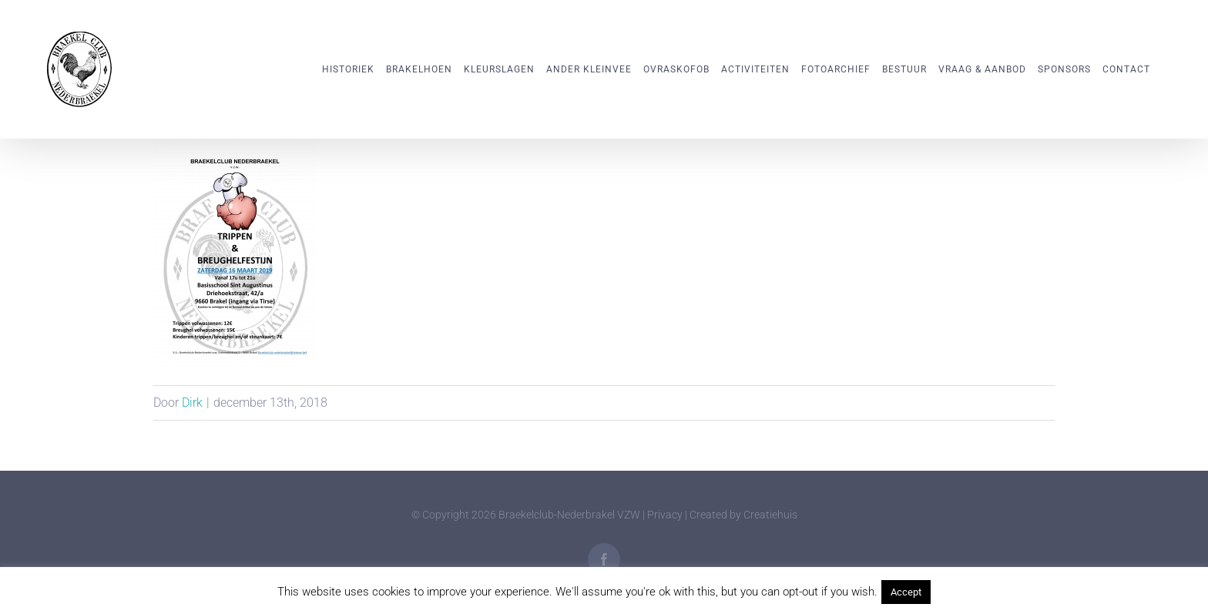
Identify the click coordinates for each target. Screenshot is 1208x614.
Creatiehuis (770, 514)
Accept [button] (906, 592)
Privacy (665, 514)
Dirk (192, 402)
